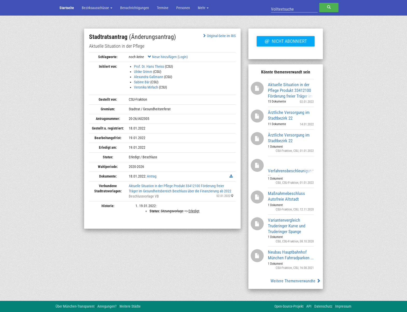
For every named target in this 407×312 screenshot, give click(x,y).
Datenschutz (323, 306)
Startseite (66, 8)
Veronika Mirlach (146, 87)
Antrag (152, 176)
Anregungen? (107, 306)
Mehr (203, 8)
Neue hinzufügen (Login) (168, 57)
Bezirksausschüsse (97, 8)
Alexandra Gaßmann (148, 77)
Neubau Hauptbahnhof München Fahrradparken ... (291, 254)
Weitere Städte (130, 306)
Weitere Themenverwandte (295, 281)
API (308, 306)
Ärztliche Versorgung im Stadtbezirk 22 (289, 115)
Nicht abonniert (285, 40)
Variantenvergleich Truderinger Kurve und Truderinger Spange (286, 226)
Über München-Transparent (75, 306)
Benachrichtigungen (134, 8)
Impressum (343, 306)
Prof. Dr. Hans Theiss (149, 66)
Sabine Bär (142, 82)
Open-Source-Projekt (288, 306)
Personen (183, 8)
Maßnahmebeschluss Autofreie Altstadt (286, 196)
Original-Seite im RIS (219, 36)
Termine (162, 8)
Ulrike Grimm (143, 72)
